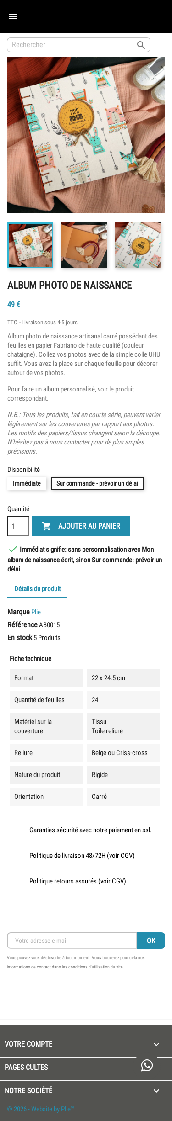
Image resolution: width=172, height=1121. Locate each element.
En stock (19, 637)
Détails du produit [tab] (37, 589)
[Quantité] (18, 526)
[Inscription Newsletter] (72, 940)
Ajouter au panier (81, 526)
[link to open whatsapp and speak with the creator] (147, 1066)
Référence (22, 624)
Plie (36, 612)
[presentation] (76, 997)
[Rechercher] (78, 44)
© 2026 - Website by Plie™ (40, 1109)
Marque (18, 612)
